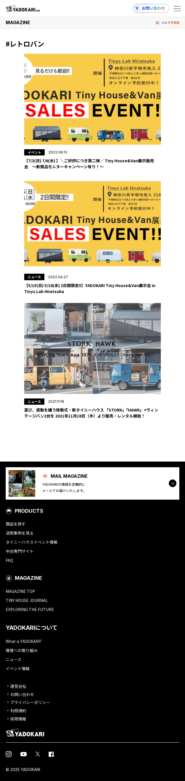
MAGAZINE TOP (20, 591)
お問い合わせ (22, 694)
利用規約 (18, 710)
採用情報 (18, 719)
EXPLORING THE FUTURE (30, 609)
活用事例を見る (20, 533)
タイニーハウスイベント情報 (31, 542)
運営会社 (18, 686)
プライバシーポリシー (30, 702)
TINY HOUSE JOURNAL (27, 600)
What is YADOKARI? (24, 641)
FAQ (9, 560)
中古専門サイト (20, 551)
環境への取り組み (22, 650)
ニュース (13, 659)
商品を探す (16, 524)
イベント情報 (18, 668)
